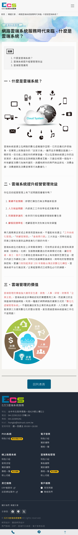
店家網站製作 (10, 491)
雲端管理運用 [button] (21, 65)
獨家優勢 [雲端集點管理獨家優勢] (45, 467)
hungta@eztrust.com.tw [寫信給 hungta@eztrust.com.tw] (20, 422)
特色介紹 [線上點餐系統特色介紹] (6, 459)
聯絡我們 (47, 491)
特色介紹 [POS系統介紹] (12, 438)
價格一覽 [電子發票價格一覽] (45, 446)
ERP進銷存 (8, 487)
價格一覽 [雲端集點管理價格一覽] (50, 471)
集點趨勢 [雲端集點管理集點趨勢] (45, 463)
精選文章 (12, 14)
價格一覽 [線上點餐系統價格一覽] (11, 471)
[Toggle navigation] (72, 6)
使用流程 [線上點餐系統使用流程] (6, 463)
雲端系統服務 (12, 25)
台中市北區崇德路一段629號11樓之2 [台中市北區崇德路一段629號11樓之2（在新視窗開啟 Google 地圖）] (26, 411)
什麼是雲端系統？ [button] (23, 58)
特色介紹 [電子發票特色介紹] (45, 438)
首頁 (3, 14)
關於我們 (6, 505)
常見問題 (47, 487)
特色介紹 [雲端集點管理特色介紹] (45, 459)
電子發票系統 (38, 526)
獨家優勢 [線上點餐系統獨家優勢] (6, 467)
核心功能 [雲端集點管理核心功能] (45, 475)
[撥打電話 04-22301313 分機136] (13, 532)
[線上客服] (39, 532)
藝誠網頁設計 (18, 522)
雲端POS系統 (24, 526)
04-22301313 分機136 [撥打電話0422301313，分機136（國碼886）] (19, 415)
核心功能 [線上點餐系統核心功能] (6, 475)
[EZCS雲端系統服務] (9, 6)
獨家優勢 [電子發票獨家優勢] (45, 442)
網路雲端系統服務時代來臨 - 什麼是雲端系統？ (38, 14)
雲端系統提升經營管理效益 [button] (28, 61)
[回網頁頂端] (65, 532)
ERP (14, 526)
